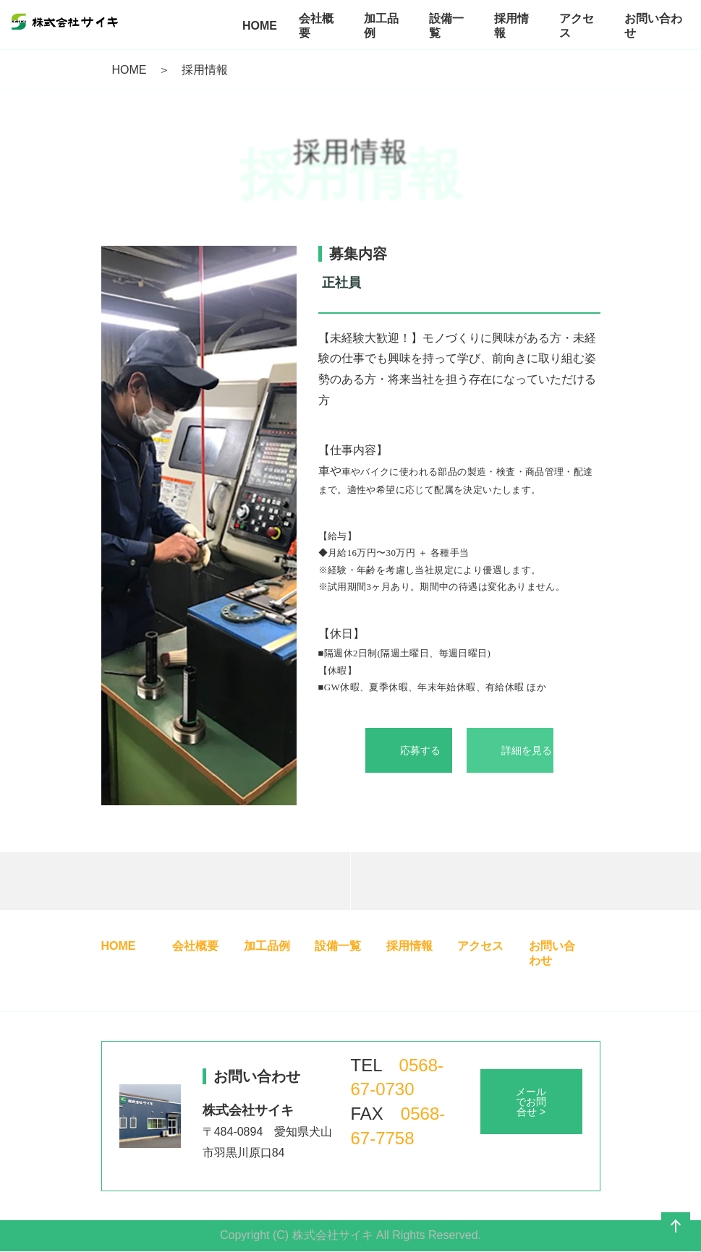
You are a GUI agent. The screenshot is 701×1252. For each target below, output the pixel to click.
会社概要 (195, 946)
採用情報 (409, 946)
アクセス (480, 946)
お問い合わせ (552, 953)
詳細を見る (526, 750)
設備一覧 (338, 946)
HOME (129, 70)
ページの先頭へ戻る (675, 1226)
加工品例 (267, 946)
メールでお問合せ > (531, 1102)
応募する (420, 750)
